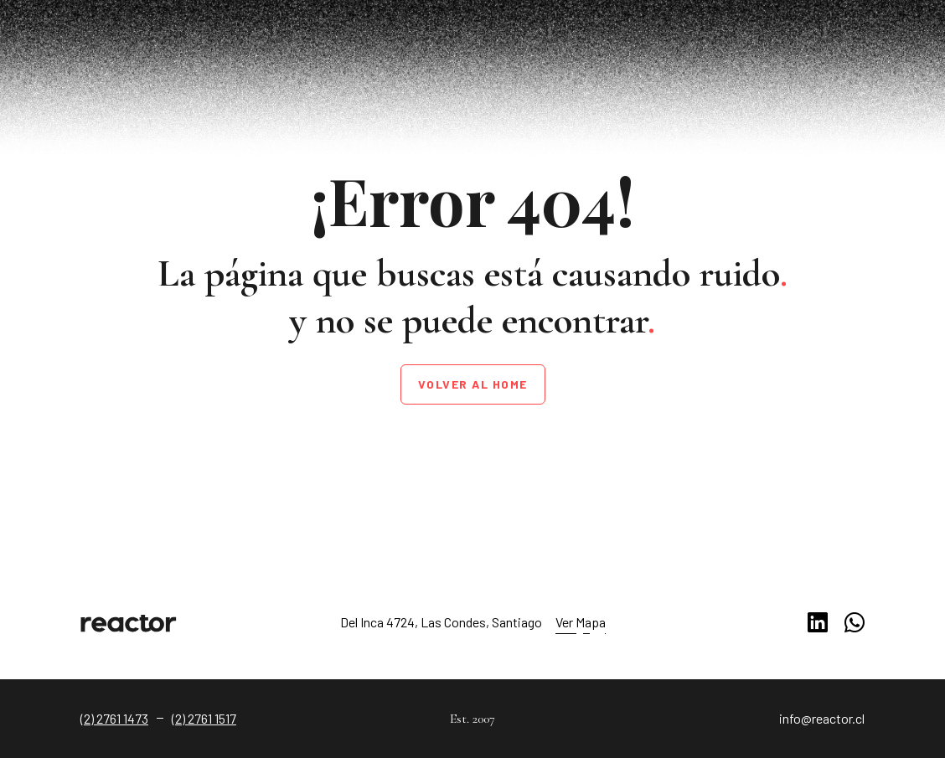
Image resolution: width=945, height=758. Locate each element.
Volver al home (473, 384)
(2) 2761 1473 (114, 718)
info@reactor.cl (822, 718)
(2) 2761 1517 (204, 718)
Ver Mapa (580, 622)
